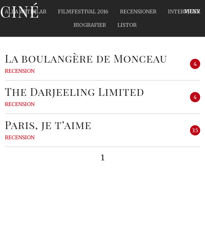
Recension (20, 71)
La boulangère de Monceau (86, 58)
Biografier (90, 25)
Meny (192, 11)
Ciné (20, 11)
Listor (127, 25)
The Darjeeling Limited (74, 91)
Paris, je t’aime (48, 124)
